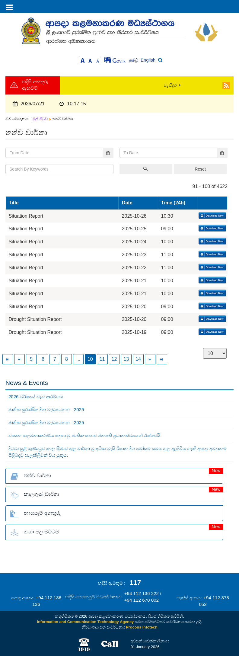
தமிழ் (134, 60)
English (148, 59)
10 (90, 359)
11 (102, 359)
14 (138, 359)
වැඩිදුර (170, 85)
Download (211, 215)
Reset (200, 169)
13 (126, 359)
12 (114, 359)
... (78, 359)
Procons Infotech (142, 627)
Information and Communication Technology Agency (85, 621)
